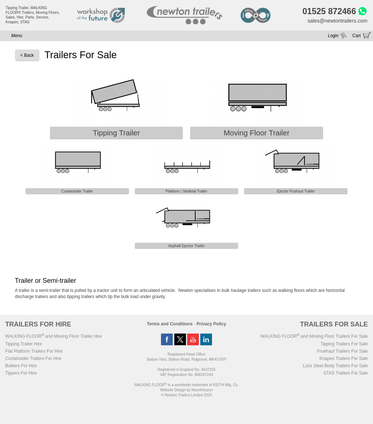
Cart (356, 35)
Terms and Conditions (170, 323)
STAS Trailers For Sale (345, 373)
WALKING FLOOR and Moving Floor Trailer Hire (53, 336)
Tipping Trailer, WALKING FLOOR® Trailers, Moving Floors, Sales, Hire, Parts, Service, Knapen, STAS (32, 15)
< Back (27, 55)
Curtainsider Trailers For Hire (33, 358)
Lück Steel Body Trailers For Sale (335, 365)
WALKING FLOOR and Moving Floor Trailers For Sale (314, 336)
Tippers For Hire (20, 373)
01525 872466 (329, 11)
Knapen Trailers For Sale (343, 358)
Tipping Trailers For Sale (344, 343)
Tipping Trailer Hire (23, 343)
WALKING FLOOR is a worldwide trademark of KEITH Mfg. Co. (186, 385)
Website (173, 390)
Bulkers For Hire (21, 365)
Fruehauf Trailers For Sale (342, 351)
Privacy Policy (211, 323)
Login (333, 35)
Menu (16, 35)
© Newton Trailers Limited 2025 (186, 395)
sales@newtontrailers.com (337, 21)
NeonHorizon (202, 390)
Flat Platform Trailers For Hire (33, 351)
